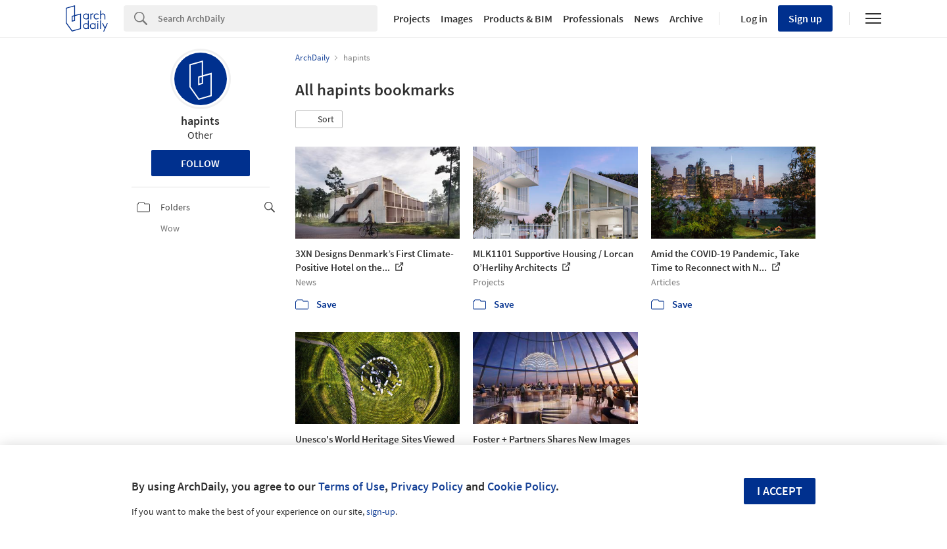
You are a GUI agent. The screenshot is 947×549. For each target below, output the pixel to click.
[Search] (267, 18)
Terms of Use (351, 486)
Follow (200, 163)
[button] (319, 119)
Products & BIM (517, 18)
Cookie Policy (521, 486)
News (646, 18)
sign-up (380, 511)
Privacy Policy (427, 486)
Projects (411, 18)
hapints (200, 120)
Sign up (805, 18)
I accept (779, 490)
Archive (686, 18)
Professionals (593, 18)
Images (457, 18)
